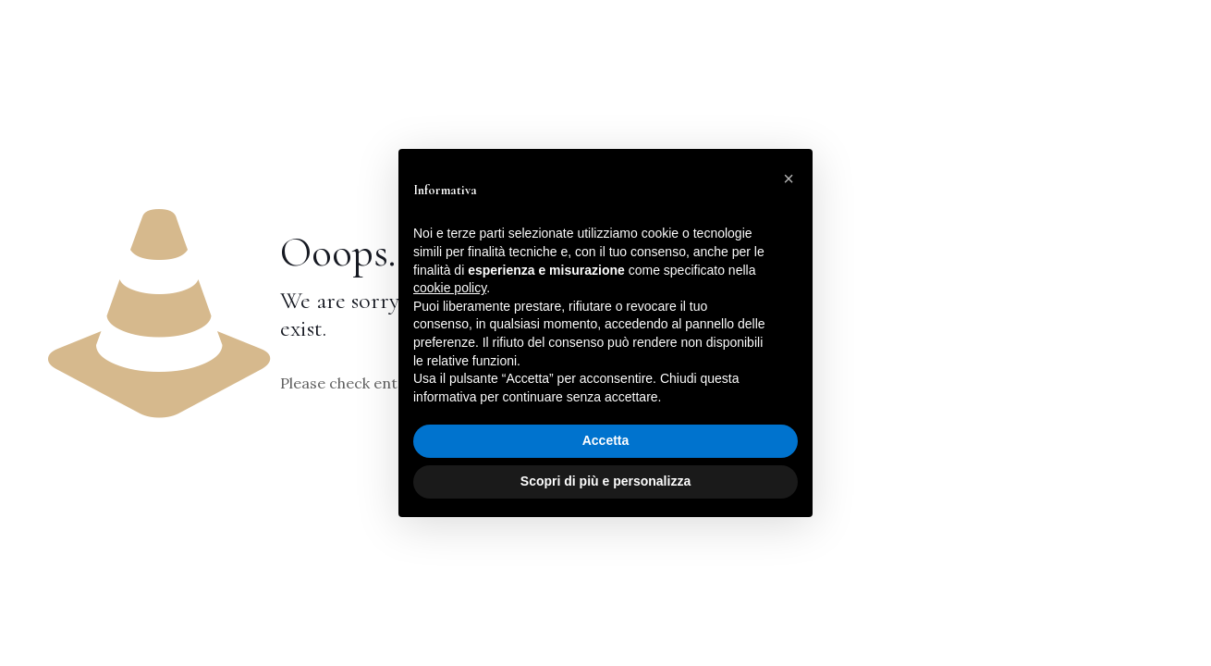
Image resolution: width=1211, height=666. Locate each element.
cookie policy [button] (449, 287)
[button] (788, 178)
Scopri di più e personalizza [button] (605, 481)
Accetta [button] (606, 440)
